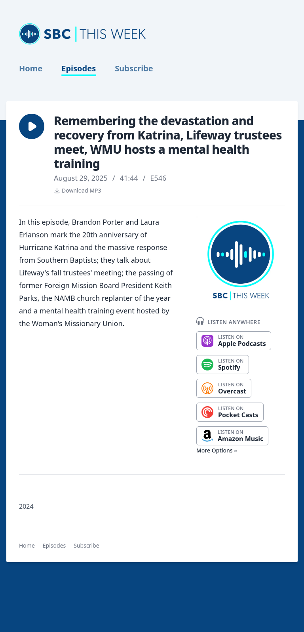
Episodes (78, 69)
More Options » (216, 450)
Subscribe (134, 69)
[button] (31, 126)
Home (30, 69)
